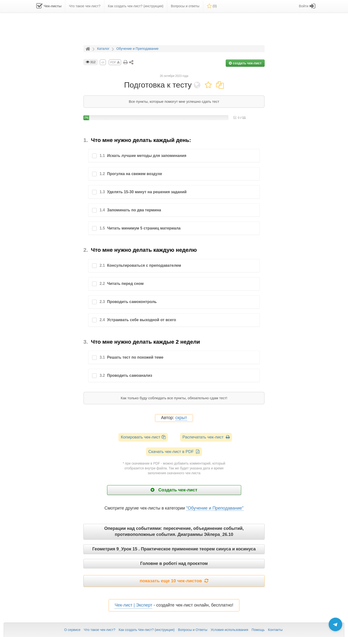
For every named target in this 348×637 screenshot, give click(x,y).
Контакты (275, 630)
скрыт (181, 417)
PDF (114, 62)
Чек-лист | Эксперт (133, 605)
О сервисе (72, 630)
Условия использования (229, 630)
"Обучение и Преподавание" (214, 508)
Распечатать (206, 437)
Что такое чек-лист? (99, 630)
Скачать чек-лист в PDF (174, 451)
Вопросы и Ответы (192, 630)
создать (245, 63)
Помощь (258, 630)
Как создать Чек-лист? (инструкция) (147, 630)
